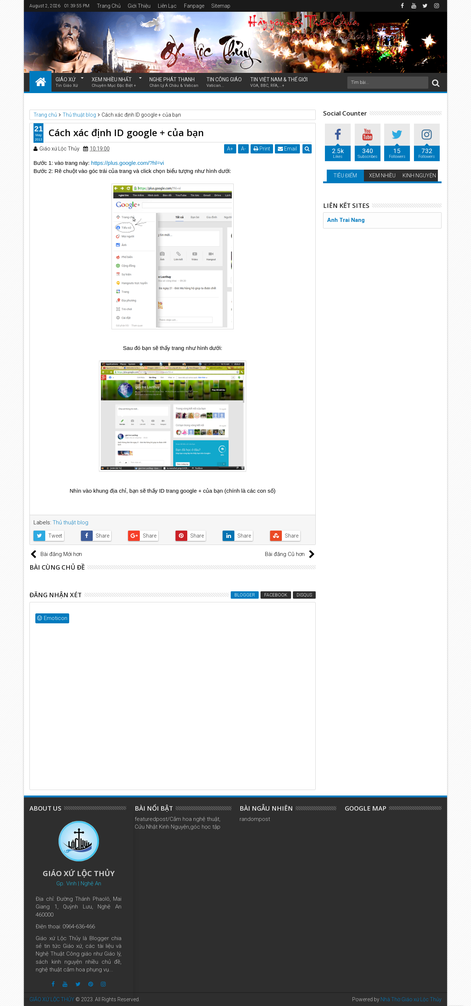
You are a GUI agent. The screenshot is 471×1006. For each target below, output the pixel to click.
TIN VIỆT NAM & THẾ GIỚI (279, 83)
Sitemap (220, 6)
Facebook (275, 595)
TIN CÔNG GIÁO (224, 83)
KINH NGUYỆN (419, 175)
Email (287, 149)
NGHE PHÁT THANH (173, 83)
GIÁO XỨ (67, 83)
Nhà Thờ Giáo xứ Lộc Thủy (411, 999)
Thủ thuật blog (70, 522)
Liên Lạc (167, 6)
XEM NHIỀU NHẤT (114, 83)
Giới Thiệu (139, 6)
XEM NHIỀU (382, 175)
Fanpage (194, 6)
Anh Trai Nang (346, 220)
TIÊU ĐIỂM (345, 175)
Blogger (244, 595)
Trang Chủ (109, 6)
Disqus (304, 595)
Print (262, 149)
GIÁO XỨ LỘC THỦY (51, 999)
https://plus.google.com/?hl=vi (127, 163)
